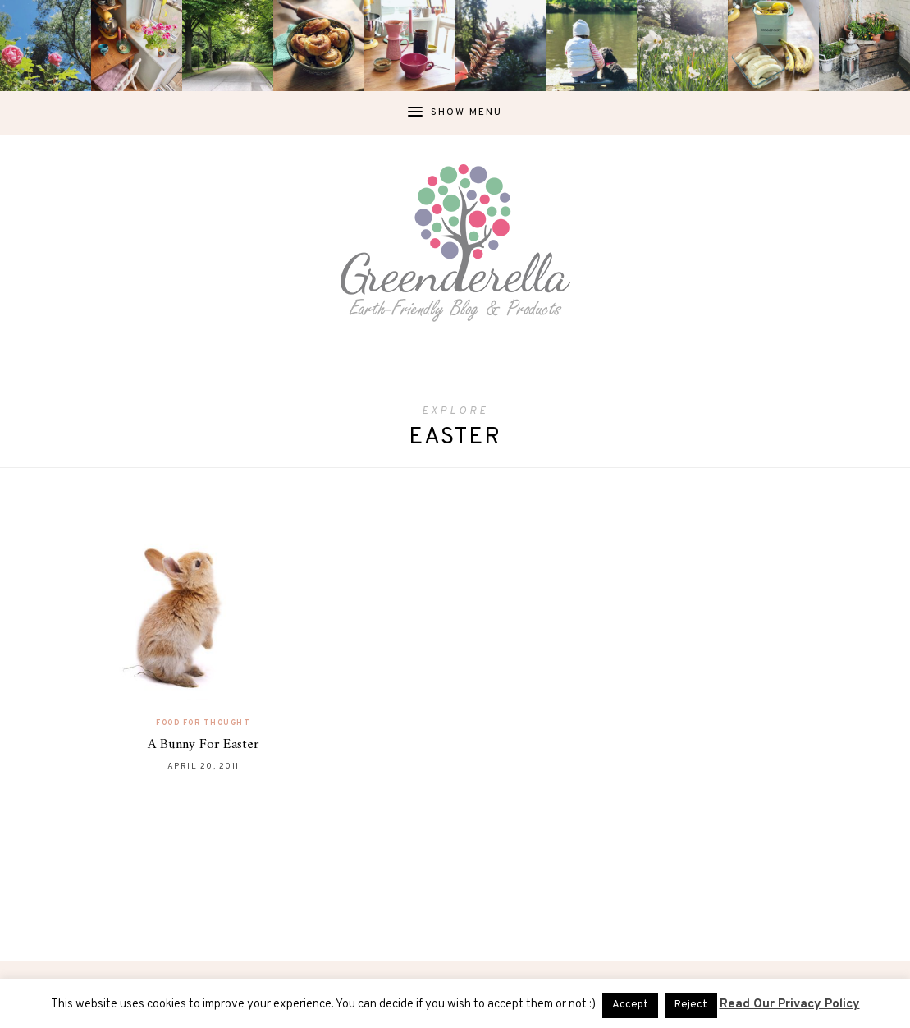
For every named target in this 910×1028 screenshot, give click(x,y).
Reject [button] (690, 1005)
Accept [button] (630, 1005)
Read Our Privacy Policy (790, 1004)
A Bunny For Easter (203, 744)
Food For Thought (203, 722)
